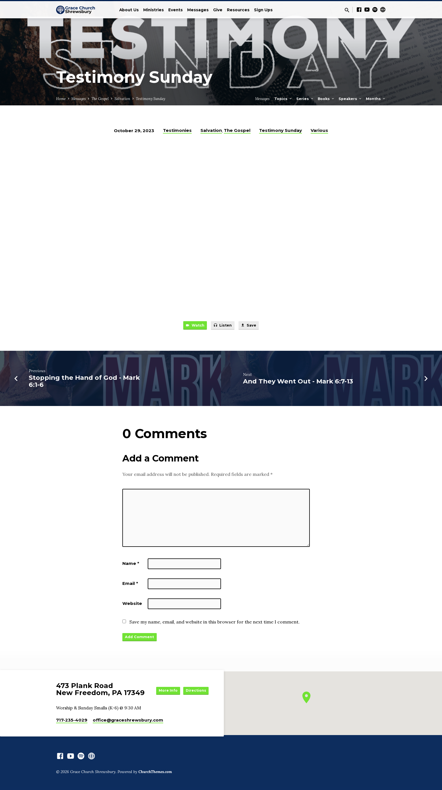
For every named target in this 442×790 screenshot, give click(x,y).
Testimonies (177, 130)
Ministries (153, 10)
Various (319, 130)
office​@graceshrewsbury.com (128, 720)
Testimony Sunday (150, 98)
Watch (191, 326)
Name (130, 564)
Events (175, 10)
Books (326, 99)
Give (217, 10)
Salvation (122, 98)
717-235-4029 (71, 720)
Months (376, 99)
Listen (223, 326)
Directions (194, 695)
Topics (283, 99)
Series (305, 99)
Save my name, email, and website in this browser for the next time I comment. (214, 623)
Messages (198, 10)
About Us (129, 10)
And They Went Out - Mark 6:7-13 (298, 383)
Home (61, 98)
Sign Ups (263, 10)
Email (130, 584)
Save (252, 326)
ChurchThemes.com (155, 771)
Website (132, 604)
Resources (238, 10)
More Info (194, 684)
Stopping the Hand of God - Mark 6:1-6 (84, 382)
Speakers (350, 99)
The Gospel (100, 98)
